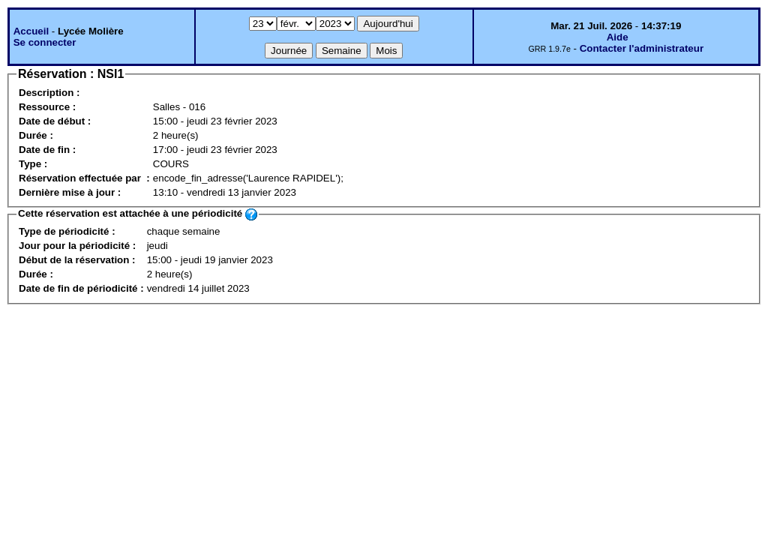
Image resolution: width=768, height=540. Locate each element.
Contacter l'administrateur (642, 48)
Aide (617, 37)
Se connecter (45, 42)
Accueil (31, 31)
